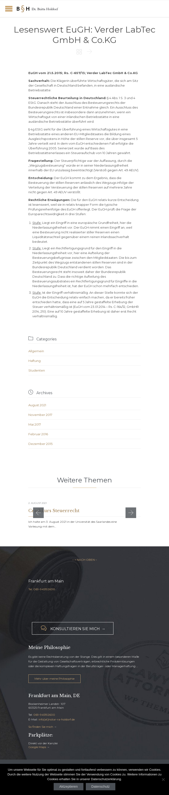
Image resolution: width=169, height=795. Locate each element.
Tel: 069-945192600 (41, 589)
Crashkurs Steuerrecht (53, 510)
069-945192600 (44, 714)
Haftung (34, 361)
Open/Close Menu (9, 8)
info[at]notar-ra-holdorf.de (57, 719)
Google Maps (37, 747)
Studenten (36, 370)
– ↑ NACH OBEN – (84, 559)
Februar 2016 (38, 434)
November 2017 (40, 415)
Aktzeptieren (68, 786)
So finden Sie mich (40, 726)
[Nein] (163, 779)
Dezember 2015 (40, 444)
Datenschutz (100, 786)
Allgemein (36, 351)
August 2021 (37, 405)
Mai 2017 (34, 424)
